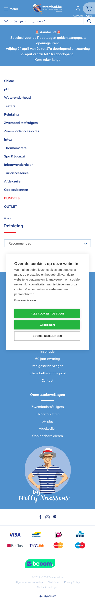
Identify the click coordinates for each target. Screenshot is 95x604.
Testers (9, 106)
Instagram (47, 517)
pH (6, 89)
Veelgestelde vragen (47, 366)
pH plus (47, 421)
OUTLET (10, 206)
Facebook (40, 517)
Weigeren (47, 324)
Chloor (9, 81)
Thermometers (15, 148)
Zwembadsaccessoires (21, 131)
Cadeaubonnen (16, 190)
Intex (8, 139)
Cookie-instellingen (47, 336)
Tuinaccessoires (16, 173)
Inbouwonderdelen (18, 165)
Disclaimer (54, 582)
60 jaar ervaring (47, 359)
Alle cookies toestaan (47, 313)
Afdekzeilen (13, 181)
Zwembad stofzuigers (21, 123)
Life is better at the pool (48, 373)
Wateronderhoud (17, 97)
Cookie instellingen (47, 587)
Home (7, 218)
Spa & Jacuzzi (14, 156)
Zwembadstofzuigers (47, 407)
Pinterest (55, 517)
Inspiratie (47, 351)
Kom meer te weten (25, 300)
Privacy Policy (72, 582)
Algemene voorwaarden (29, 582)
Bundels (12, 198)
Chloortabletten (48, 414)
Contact (47, 380)
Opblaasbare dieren (47, 436)
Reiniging (11, 114)
